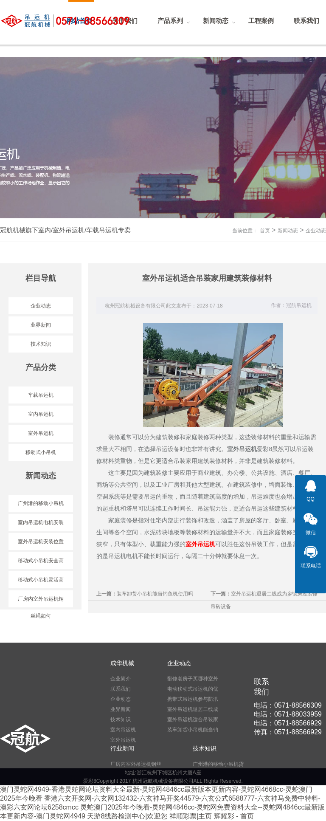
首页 (265, 231)
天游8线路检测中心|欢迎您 (127, 816)
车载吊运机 (40, 395)
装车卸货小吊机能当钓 (192, 730)
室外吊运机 (40, 433)
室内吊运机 (40, 414)
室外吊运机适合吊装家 (192, 719)
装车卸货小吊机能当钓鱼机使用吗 (155, 594)
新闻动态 (288, 231)
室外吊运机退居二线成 (192, 709)
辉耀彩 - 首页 (234, 816)
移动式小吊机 (40, 452)
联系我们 (120, 689)
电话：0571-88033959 (288, 714)
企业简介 (120, 679)
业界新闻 (41, 325)
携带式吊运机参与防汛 (192, 699)
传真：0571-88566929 (288, 732)
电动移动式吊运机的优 (192, 689)
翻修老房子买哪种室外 (192, 679)
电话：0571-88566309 (288, 705)
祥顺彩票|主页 (190, 816)
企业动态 (316, 231)
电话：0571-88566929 (288, 723)
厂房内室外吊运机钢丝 (135, 764)
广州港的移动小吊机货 (218, 764)
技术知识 (41, 344)
